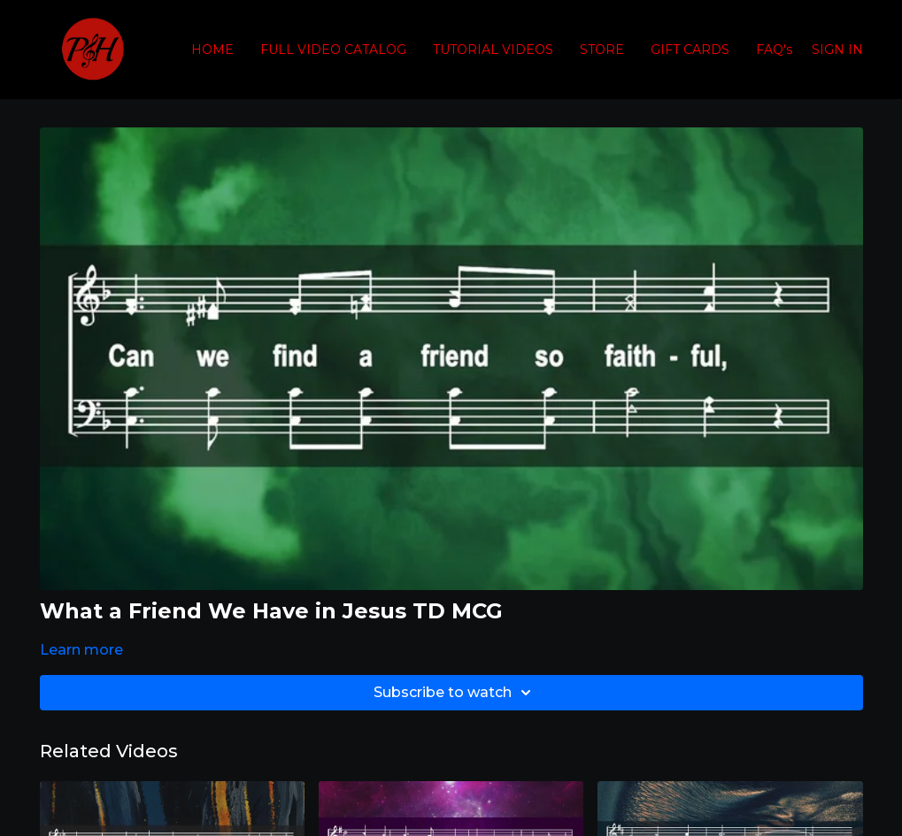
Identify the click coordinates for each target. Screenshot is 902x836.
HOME (212, 50)
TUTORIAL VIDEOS (493, 50)
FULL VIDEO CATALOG (333, 50)
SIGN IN (837, 50)
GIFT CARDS (690, 50)
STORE (602, 50)
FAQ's (774, 50)
